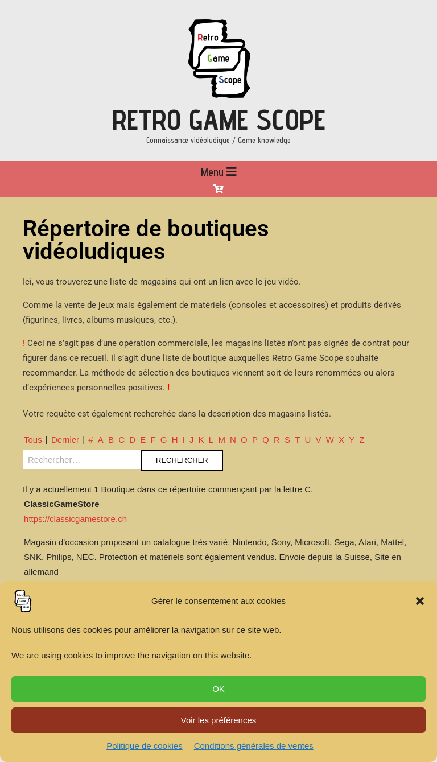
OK (218, 689)
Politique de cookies (144, 746)
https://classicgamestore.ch (75, 519)
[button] (420, 601)
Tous (33, 439)
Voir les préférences (219, 720)
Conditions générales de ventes (254, 746)
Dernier (65, 439)
